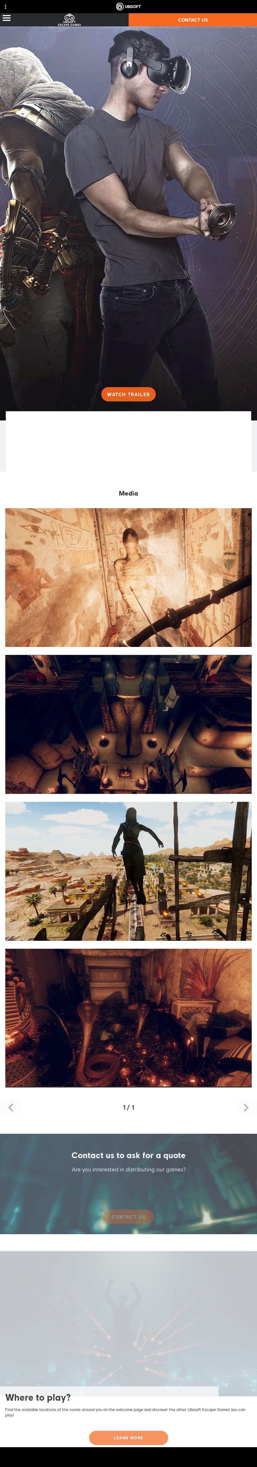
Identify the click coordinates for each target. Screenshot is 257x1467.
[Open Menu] (7, 18)
